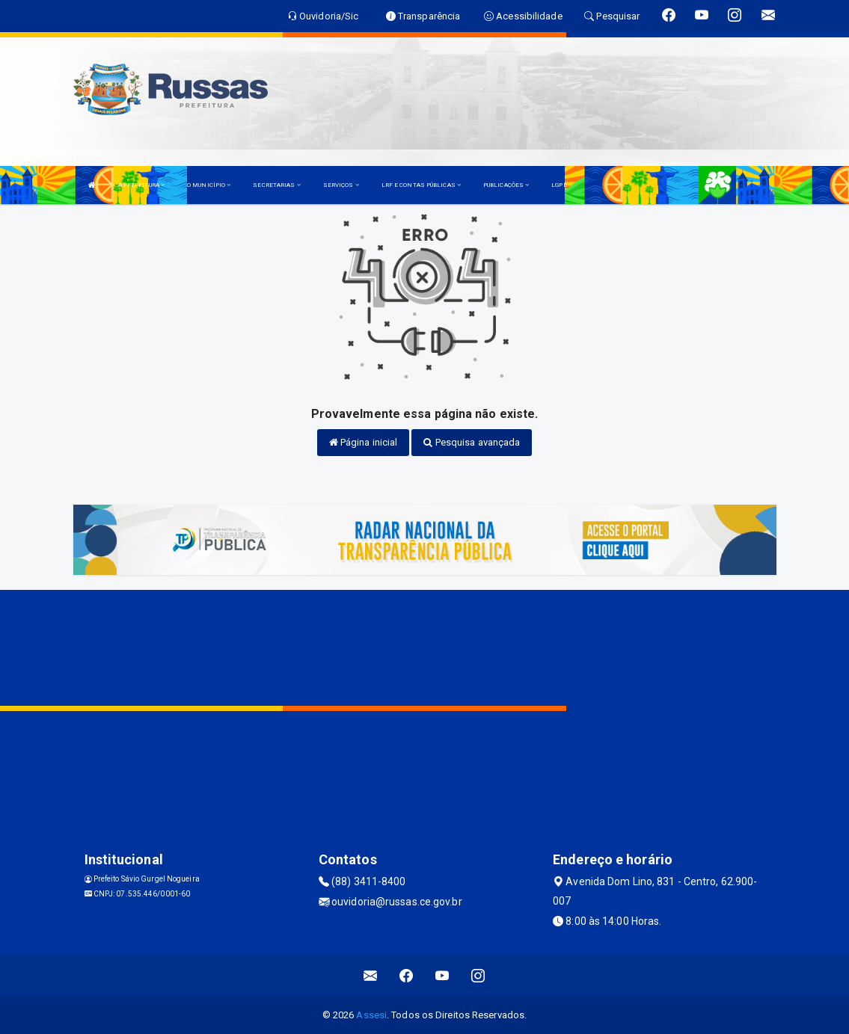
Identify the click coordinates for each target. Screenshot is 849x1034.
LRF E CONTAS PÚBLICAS (421, 185)
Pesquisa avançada (471, 442)
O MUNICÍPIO (208, 185)
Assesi (371, 1015)
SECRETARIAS (276, 185)
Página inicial (363, 442)
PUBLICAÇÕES (506, 185)
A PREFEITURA (141, 185)
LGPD (558, 185)
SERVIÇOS (341, 185)
